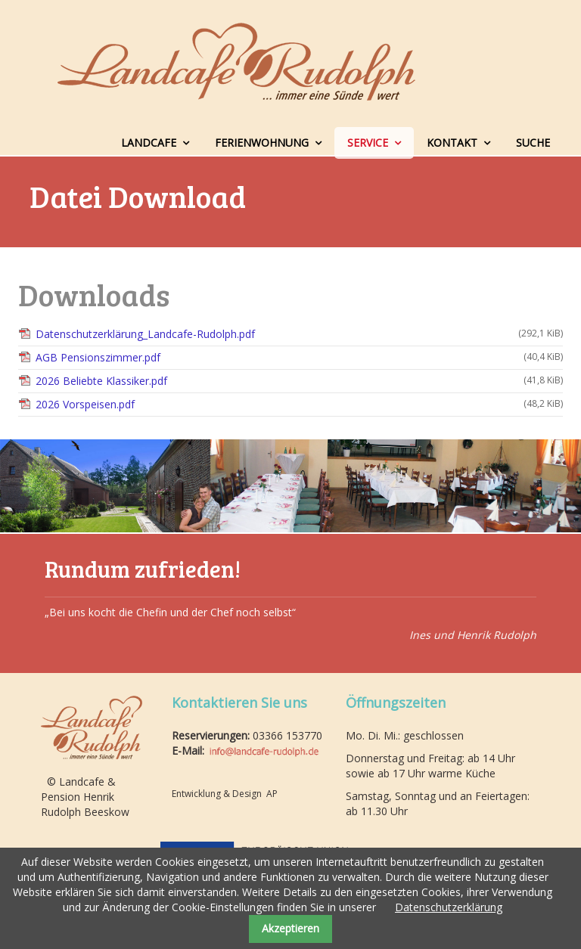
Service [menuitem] (367, 142)
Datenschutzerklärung (448, 907)
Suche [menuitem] (533, 142)
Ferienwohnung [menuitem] (262, 142)
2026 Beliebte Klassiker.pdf (299, 381)
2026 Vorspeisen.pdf (299, 404)
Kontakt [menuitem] (452, 142)
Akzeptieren (290, 928)
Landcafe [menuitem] (148, 142)
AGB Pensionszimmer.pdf (299, 357)
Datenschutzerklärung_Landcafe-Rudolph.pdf (299, 334)
